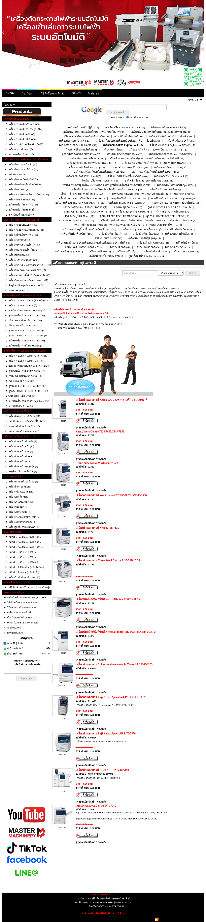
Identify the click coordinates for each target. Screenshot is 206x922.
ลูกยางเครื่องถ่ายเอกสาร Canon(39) (82, 154)
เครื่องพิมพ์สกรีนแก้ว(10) (113, 233)
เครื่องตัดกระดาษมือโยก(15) (86, 158)
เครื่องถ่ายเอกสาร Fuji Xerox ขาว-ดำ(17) (172, 145)
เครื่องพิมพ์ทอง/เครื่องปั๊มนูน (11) (25, 250)
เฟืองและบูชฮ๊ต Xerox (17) (21, 381)
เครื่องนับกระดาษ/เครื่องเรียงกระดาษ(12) (81, 198)
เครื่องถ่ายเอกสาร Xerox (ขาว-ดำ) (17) (28, 355)
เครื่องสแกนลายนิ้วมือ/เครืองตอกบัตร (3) (29, 275)
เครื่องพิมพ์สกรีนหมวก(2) (108, 238)
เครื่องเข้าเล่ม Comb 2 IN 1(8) (153, 242)
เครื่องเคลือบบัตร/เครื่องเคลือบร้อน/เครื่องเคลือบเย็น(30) (128, 140)
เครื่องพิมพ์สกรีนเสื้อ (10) (20, 456)
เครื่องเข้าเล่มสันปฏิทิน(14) (83, 127)
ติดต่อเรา (93, 93)
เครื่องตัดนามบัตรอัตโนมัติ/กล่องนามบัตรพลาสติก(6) (161, 131)
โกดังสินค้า (9, 105)
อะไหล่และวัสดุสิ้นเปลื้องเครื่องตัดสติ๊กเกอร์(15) (89, 229)
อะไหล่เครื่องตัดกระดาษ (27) (23, 204)
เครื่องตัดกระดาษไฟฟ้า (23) (22, 164)
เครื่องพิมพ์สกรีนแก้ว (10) (21, 446)
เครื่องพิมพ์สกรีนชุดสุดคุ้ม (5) (23, 466)
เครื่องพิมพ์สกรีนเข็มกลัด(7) (77, 233)
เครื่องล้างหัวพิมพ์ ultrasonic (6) (24, 577)
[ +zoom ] (62, 420)
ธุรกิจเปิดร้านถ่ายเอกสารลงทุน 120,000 (27, 597)
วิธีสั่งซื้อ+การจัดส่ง (52, 93)
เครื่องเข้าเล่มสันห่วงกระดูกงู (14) (25, 129)
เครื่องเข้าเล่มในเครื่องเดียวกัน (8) (25, 144)
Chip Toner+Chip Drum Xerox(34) (75, 220)
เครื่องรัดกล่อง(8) (120, 247)
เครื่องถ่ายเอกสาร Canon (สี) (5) (24, 305)
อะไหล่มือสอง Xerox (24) (21, 406)
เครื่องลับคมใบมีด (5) (19, 255)
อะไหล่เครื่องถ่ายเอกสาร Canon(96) (75, 202)
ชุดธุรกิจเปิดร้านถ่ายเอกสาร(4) (128, 198)
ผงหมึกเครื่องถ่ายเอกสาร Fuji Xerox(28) (173, 198)
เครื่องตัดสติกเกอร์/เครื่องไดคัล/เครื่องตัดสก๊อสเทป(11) (94, 131)
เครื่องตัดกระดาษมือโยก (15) (23, 169)
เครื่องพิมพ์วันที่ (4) (18, 506)
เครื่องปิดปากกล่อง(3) (147, 247)
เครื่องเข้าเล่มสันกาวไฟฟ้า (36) (24, 124)
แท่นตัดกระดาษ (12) (19, 174)
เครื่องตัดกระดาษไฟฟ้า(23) (74, 140)
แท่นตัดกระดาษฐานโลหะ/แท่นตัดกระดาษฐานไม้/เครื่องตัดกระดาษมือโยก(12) (106, 185)
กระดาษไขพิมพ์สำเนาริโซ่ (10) (24, 426)
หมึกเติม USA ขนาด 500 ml (22, 557)
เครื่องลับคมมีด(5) (112, 149)
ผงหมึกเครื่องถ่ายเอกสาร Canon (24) (26, 310)
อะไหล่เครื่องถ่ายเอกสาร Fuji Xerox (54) (28, 401)
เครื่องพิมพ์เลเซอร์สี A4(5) (180, 140)
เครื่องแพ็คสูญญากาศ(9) (69, 251)
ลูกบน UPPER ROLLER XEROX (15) (27, 386)
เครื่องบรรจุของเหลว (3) (20, 501)
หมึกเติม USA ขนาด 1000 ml (23, 562)
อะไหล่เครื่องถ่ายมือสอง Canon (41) (26, 345)
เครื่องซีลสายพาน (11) (19, 486)
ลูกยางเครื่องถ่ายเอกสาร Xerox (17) (26, 370)
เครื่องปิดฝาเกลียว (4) (19, 511)
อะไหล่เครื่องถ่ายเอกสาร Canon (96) (26, 340)
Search (193, 273)
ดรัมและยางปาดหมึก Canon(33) (125, 154)
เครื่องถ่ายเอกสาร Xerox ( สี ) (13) (25, 360)
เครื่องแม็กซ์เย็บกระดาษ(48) (170, 167)
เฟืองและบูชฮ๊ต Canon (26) (22, 325)
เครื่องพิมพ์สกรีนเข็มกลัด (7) (22, 441)
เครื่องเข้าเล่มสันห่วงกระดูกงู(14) (86, 167)
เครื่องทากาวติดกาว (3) (20, 149)
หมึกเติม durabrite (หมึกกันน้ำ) (23, 572)
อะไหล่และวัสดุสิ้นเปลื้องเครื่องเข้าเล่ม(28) (156, 171)
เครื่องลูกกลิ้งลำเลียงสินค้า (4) (23, 527)
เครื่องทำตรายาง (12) (19, 240)
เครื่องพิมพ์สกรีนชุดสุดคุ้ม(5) (144, 238)
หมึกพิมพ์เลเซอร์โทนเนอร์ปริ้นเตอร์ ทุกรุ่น (29, 587)
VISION (76, 92)
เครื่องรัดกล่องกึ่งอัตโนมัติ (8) (23, 481)
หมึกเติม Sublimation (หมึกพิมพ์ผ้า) (26, 567)
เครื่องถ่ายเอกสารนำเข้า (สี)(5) (83, 176)
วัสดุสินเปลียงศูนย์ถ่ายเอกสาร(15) (100, 180)
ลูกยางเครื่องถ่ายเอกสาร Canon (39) (26, 315)
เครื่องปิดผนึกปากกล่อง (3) (22, 522)
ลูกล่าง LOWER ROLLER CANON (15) (28, 335)
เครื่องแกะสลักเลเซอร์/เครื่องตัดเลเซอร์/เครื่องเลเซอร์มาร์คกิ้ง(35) (93, 242)
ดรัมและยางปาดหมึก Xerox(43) (172, 211)
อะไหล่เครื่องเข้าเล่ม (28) (21, 154)
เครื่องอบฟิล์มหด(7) (100, 251)
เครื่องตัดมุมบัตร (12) (19, 189)
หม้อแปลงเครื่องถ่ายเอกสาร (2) (24, 431)
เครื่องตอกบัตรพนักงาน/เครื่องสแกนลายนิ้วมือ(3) (140, 193)
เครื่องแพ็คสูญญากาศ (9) (21, 491)
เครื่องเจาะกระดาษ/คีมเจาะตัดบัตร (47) (28, 194)
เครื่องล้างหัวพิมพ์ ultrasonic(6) (171, 176)
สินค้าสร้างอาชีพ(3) (184, 193)
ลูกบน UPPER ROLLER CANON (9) (26, 330)
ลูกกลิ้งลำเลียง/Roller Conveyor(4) (147, 255)
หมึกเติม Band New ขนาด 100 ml (25, 537)
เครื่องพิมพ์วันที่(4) (126, 251)
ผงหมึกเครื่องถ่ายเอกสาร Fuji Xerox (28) (28, 365)
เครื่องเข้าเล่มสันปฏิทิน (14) (22, 139)
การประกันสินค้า (15, 632)
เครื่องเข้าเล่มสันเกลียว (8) (21, 134)
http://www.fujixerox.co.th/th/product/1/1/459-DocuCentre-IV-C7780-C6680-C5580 (116, 818)
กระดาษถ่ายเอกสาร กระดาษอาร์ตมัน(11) (175, 202)
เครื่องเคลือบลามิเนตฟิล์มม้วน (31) (26, 229)
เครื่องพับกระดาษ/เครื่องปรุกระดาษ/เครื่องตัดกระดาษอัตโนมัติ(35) (146, 158)
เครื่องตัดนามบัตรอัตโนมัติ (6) (23, 179)
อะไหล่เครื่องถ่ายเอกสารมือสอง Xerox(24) (82, 193)
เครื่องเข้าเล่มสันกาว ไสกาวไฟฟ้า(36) (170, 136)
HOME (10, 92)
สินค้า (17, 100)
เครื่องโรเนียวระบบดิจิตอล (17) (24, 416)
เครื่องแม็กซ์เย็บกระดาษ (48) (23, 234)
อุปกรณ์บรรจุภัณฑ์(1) (175, 162)
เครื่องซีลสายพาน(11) (177, 247)
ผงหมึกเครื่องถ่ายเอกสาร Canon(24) (125, 127)
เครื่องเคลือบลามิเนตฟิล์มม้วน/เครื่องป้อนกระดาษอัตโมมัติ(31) (108, 224)
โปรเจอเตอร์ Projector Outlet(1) (168, 127)
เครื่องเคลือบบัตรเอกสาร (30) (23, 224)
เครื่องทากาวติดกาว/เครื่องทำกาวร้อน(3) (86, 136)
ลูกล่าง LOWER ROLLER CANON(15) (169, 207)
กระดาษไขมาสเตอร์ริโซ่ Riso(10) (129, 167)
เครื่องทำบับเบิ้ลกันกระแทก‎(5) (106, 255)
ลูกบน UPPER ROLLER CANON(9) (83, 211)
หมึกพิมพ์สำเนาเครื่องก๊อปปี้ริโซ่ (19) (26, 421)
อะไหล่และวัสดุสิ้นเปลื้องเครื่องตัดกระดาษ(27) (100, 171)
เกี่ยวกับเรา (27, 93)
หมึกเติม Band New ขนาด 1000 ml (25, 547)
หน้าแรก (8, 100)
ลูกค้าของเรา (14, 627)
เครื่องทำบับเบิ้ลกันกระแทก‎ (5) (24, 516)
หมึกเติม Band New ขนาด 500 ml (25, 542)
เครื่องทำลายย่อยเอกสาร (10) (23, 260)
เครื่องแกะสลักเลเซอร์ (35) (21, 199)
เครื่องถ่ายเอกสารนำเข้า (19, 612)
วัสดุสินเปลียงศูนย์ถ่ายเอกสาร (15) (25, 285)
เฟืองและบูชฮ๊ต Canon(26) (127, 207)
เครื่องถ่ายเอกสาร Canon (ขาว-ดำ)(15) (171, 154)
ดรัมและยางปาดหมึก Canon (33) (25, 320)
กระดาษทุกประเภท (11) (20, 290)
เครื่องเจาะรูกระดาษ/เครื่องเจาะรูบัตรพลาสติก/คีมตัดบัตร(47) (157, 229)
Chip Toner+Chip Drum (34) (22, 395)
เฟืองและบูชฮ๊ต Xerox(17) (79, 216)
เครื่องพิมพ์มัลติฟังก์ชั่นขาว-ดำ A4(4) (127, 176)
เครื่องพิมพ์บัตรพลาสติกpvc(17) (175, 185)
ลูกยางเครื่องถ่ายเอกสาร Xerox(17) (129, 211)
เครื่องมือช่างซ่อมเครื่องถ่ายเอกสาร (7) (28, 280)
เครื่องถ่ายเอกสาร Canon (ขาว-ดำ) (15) (28, 300)
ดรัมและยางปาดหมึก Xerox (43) (25, 375)
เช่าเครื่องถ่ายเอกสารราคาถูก (22, 622)
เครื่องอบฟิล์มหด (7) (18, 496)
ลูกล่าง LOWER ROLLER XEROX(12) (167, 216)
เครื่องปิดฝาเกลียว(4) (155, 251)
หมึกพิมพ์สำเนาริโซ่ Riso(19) (165, 224)
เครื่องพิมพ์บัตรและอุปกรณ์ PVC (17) (27, 270)
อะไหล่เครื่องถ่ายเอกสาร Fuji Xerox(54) (123, 202)
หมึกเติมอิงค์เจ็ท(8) (187, 242)
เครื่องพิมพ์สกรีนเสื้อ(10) (179, 233)
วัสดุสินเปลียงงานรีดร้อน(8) (81, 149)
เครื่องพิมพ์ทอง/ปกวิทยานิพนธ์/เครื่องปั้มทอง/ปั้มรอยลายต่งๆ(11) (107, 189)
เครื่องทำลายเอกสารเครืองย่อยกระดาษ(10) (91, 162)
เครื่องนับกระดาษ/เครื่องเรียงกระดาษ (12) (29, 265)
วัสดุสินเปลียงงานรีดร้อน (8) (22, 471)
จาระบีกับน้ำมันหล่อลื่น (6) (21, 214)
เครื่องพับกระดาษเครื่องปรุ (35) (24, 245)
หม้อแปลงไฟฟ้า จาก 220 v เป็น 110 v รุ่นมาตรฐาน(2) (158, 149)
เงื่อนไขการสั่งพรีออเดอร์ (19, 617)
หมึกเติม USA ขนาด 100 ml (22, 552)
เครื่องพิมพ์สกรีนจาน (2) (20, 451)
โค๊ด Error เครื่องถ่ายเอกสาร (21, 607)
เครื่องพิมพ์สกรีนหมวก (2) (21, 461)
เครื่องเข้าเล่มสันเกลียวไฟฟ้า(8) (140, 162)
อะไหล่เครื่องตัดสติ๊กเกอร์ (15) (23, 209)
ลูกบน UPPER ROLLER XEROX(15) (120, 216)
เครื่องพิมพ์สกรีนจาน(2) (146, 233)
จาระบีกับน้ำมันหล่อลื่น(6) (128, 136)
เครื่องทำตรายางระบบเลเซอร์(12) (78, 145)
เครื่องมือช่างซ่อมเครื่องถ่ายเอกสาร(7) (85, 207)
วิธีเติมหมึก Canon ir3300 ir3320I (23, 602)
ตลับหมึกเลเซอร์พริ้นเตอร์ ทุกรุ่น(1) (85, 247)
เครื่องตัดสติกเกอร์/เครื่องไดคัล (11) (26, 184)
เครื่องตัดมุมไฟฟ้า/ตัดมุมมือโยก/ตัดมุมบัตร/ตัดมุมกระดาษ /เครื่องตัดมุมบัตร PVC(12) (148, 220)
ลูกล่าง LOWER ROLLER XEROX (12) (28, 391)
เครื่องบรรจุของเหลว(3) (185, 251)
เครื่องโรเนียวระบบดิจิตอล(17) (166, 189)
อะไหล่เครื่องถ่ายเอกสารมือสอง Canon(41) (149, 180)
